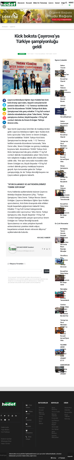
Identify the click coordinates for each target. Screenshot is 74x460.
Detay (53, 458)
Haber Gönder (5, 443)
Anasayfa (5, 26)
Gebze (41, 423)
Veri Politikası (5, 432)
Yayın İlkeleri (5, 430)
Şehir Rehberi (54, 432)
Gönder (47, 271)
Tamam (61, 458)
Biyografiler (68, 412)
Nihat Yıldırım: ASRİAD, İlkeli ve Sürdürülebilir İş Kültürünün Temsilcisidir (65, 192)
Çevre (51, 3)
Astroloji (67, 419)
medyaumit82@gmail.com (25, 251)
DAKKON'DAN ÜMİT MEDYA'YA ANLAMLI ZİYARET (65, 369)
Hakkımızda (5, 427)
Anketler (67, 410)
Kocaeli (29, 3)
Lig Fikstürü (55, 420)
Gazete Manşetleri (55, 436)
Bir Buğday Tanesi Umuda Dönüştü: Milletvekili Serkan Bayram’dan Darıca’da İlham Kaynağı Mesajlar (64, 240)
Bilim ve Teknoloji (40, 3)
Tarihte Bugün (54, 423)
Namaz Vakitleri (54, 415)
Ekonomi (21, 3)
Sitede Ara (68, 407)
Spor (40, 421)
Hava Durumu (54, 408)
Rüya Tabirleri (67, 415)
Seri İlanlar (55, 429)
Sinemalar (55, 427)
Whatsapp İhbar (6, 441)
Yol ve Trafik (56, 412)
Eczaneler (55, 418)
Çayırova (12, 26)
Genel (57, 3)
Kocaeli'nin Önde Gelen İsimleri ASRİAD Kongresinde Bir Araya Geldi (64, 210)
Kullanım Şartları (6, 439)
